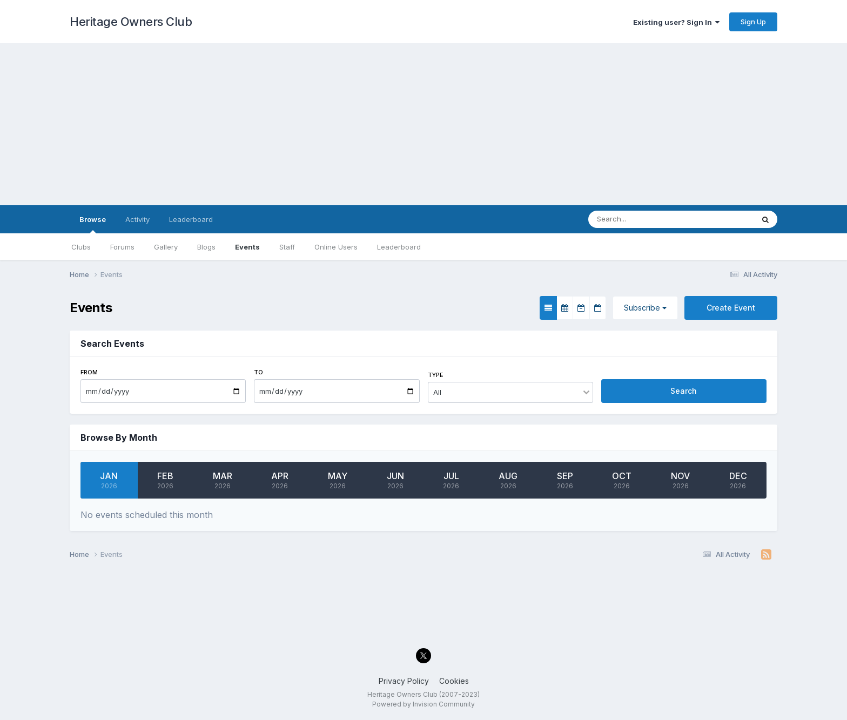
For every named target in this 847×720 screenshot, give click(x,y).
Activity (137, 219)
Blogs (206, 247)
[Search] (638, 219)
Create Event (731, 307)
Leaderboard (399, 247)
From (89, 372)
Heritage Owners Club (131, 22)
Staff (287, 247)
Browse (92, 224)
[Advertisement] (423, 124)
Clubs (81, 247)
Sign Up (753, 21)
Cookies (454, 680)
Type (435, 375)
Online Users (336, 247)
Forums (122, 247)
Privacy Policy (404, 680)
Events (247, 247)
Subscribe (645, 307)
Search (683, 390)
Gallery (166, 247)
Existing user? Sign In (676, 22)
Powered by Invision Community (423, 704)
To (258, 372)
